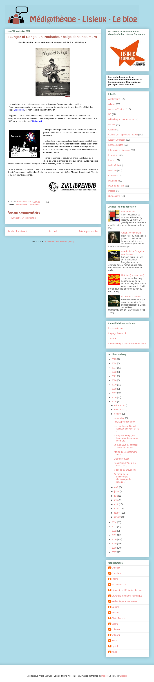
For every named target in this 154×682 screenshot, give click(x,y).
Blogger (123, 676)
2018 (114, 389)
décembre (119, 405)
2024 (114, 363)
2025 (114, 359)
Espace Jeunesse (117, 140)
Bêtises (112, 124)
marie (114, 652)
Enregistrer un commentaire (23, 218)
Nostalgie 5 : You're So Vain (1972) (125, 464)
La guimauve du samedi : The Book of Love (126, 446)
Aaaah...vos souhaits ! (132, 232)
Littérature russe (121, 459)
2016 (114, 397)
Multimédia (113, 165)
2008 (114, 548)
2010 (114, 539)
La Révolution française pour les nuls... (132, 252)
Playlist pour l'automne (124, 421)
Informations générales (119, 150)
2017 (114, 393)
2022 (114, 372)
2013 (114, 526)
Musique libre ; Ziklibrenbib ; (28, 204)
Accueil (53, 231)
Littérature (113, 155)
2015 (114, 401)
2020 (114, 380)
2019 (114, 384)
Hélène (115, 579)
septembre (119, 418)
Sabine (115, 624)
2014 (114, 522)
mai (116, 500)
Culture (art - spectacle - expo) (123, 134)
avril (116, 504)
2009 (114, 543)
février (117, 513)
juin (116, 496)
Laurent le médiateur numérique (127, 596)
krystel (115, 646)
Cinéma (112, 129)
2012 (114, 531)
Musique (112, 170)
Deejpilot (105, 676)
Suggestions (114, 196)
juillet (117, 491)
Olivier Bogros (118, 618)
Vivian (114, 640)
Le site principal (115, 328)
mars (117, 508)
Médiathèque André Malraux (125, 601)
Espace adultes (115, 145)
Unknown (116, 629)
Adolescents (114, 99)
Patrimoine (113, 180)
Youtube (112, 338)
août (116, 487)
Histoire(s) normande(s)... (133, 275)
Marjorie (115, 607)
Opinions (112, 175)
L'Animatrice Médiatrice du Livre (127, 590)
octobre (118, 414)
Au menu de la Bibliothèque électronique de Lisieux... (122, 478)
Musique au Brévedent (124, 470)
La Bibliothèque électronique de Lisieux (127, 343)
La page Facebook (117, 333)
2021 (114, 376)
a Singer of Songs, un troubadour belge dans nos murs (126, 438)
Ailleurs (112, 104)
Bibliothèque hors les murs (121, 119)
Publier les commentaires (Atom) (59, 241)
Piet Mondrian (127, 211)
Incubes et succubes (131, 296)
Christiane (116, 573)
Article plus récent (17, 231)
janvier (117, 517)
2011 (114, 535)
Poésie (111, 191)
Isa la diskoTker (119, 584)
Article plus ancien (88, 231)
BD (109, 114)
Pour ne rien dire (116, 185)
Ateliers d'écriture (116, 109)
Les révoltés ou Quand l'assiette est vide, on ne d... (126, 429)
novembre (119, 409)
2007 (114, 552)
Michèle (115, 612)
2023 (114, 367)
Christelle (116, 567)
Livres (111, 160)
